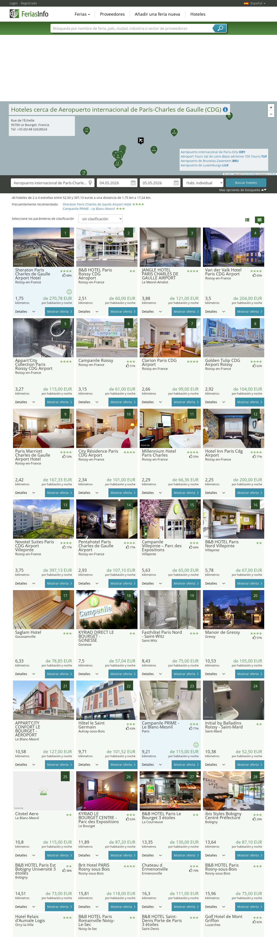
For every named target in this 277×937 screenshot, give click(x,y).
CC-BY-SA (272, 174)
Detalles (25, 311)
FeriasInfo (32, 13)
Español (258, 3)
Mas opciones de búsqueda (239, 190)
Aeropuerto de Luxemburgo (205, 165)
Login (14, 3)
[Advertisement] (138, 68)
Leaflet (228, 174)
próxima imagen (71, 247)
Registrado (29, 3)
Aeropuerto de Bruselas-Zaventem (210, 161)
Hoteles (197, 14)
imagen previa (15, 247)
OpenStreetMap (250, 174)
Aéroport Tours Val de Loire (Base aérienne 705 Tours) (224, 156)
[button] (138, 138)
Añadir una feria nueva (157, 14)
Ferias (82, 14)
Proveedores (112, 14)
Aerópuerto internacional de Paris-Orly (213, 152)
